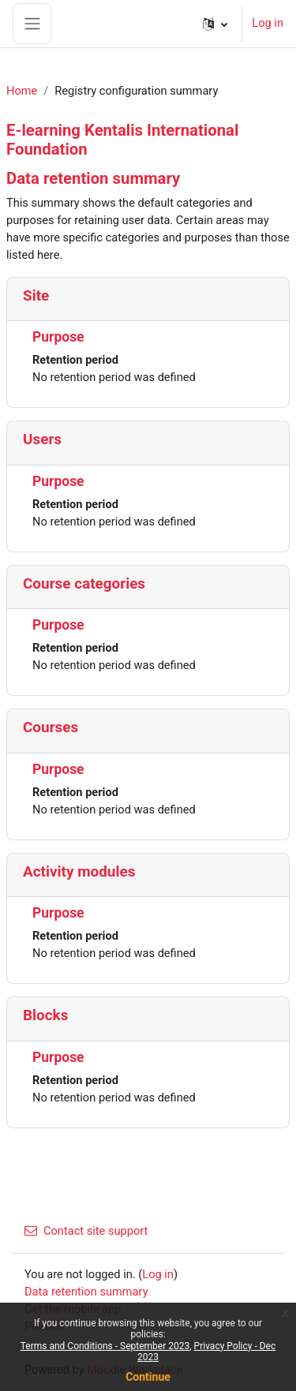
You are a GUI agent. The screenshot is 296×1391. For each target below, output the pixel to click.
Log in (267, 23)
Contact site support (86, 1231)
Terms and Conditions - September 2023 (105, 1346)
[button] (215, 23)
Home (21, 91)
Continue (148, 1376)
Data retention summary (86, 1291)
